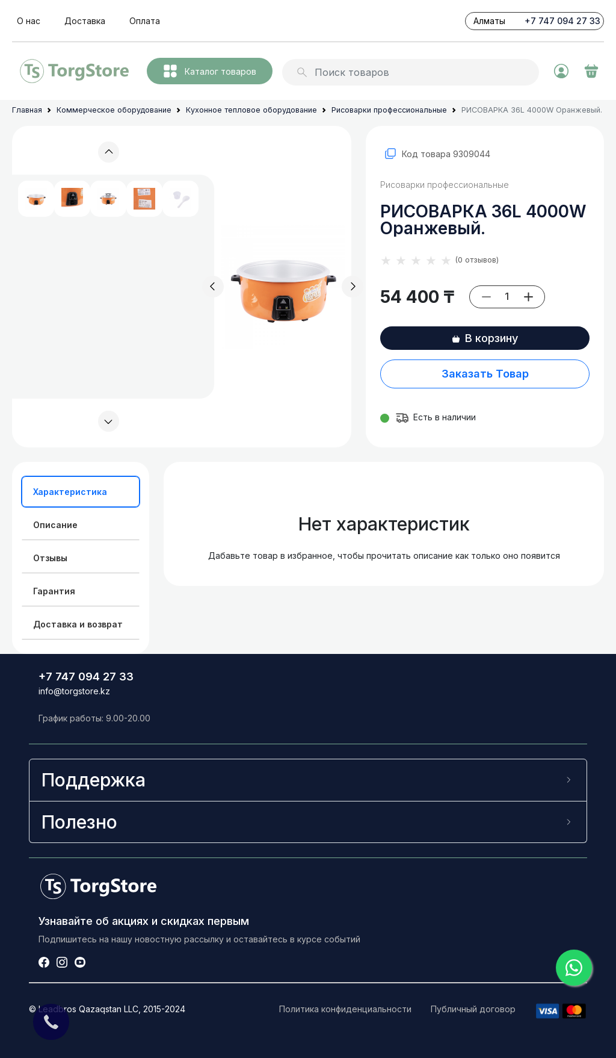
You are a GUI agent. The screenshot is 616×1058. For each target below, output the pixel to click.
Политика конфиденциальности (345, 1009)
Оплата (144, 21)
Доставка (84, 21)
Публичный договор (473, 1009)
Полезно (79, 822)
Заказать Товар (485, 373)
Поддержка (94, 780)
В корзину (485, 337)
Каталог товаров (210, 71)
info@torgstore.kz (74, 691)
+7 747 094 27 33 (562, 21)
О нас (28, 21)
